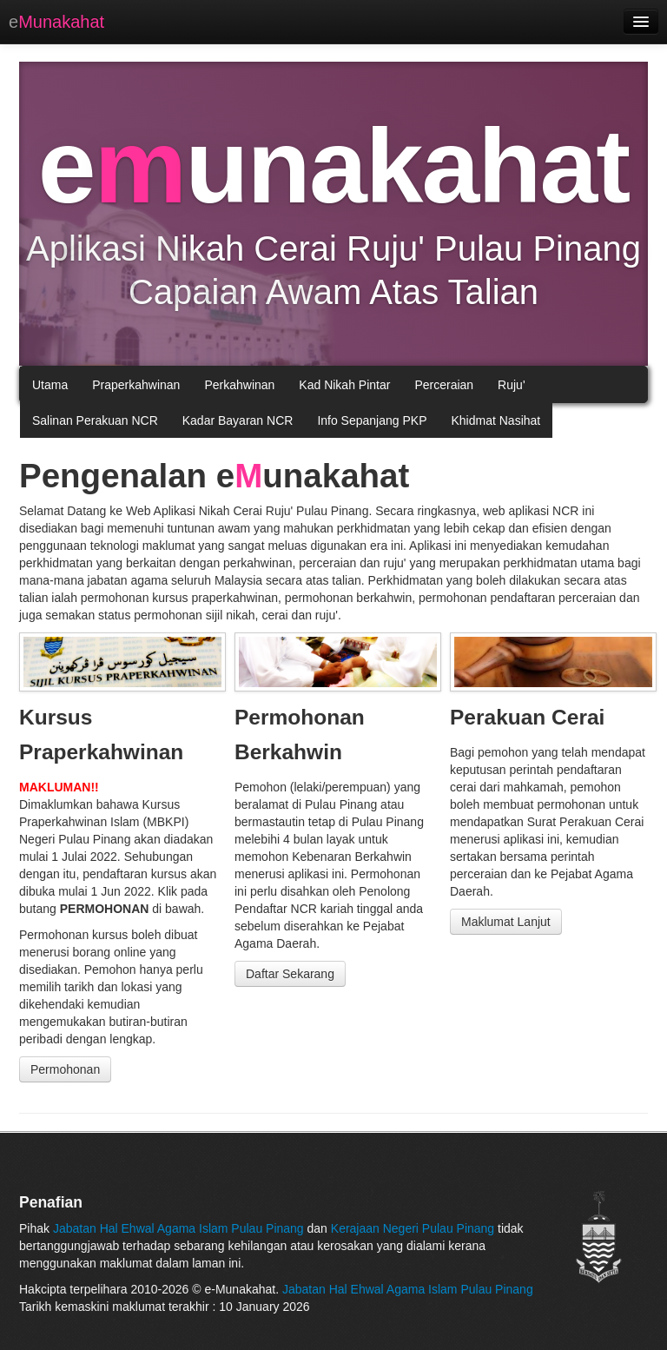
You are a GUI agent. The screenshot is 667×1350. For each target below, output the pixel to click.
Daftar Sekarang (290, 974)
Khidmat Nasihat (495, 420)
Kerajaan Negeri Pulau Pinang (412, 1228)
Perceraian (443, 385)
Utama (50, 385)
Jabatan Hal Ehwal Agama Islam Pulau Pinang (180, 1228)
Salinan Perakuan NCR (95, 420)
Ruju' (511, 385)
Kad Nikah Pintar (344, 385)
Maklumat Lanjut (506, 922)
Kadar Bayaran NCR (238, 420)
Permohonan (65, 1069)
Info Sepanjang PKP (371, 420)
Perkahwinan (239, 385)
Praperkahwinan (136, 385)
